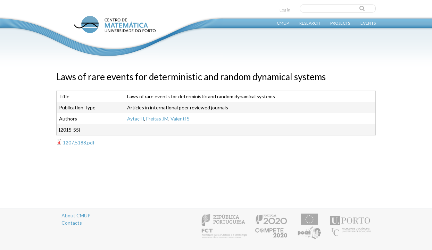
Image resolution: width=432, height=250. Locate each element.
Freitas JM (157, 119)
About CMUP (76, 215)
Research (309, 22)
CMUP (283, 22)
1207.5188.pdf (78, 142)
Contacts (71, 223)
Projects (340, 22)
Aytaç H (135, 119)
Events (368, 22)
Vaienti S (180, 119)
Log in (285, 9)
